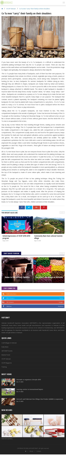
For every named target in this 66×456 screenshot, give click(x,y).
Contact (39, 451)
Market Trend (6, 355)
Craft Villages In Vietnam (9, 343)
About (31, 451)
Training (4, 367)
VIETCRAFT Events (7, 351)
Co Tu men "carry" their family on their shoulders (34, 9)
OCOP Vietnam (11, 9)
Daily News (5, 347)
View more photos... (7, 439)
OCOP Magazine (7, 363)
